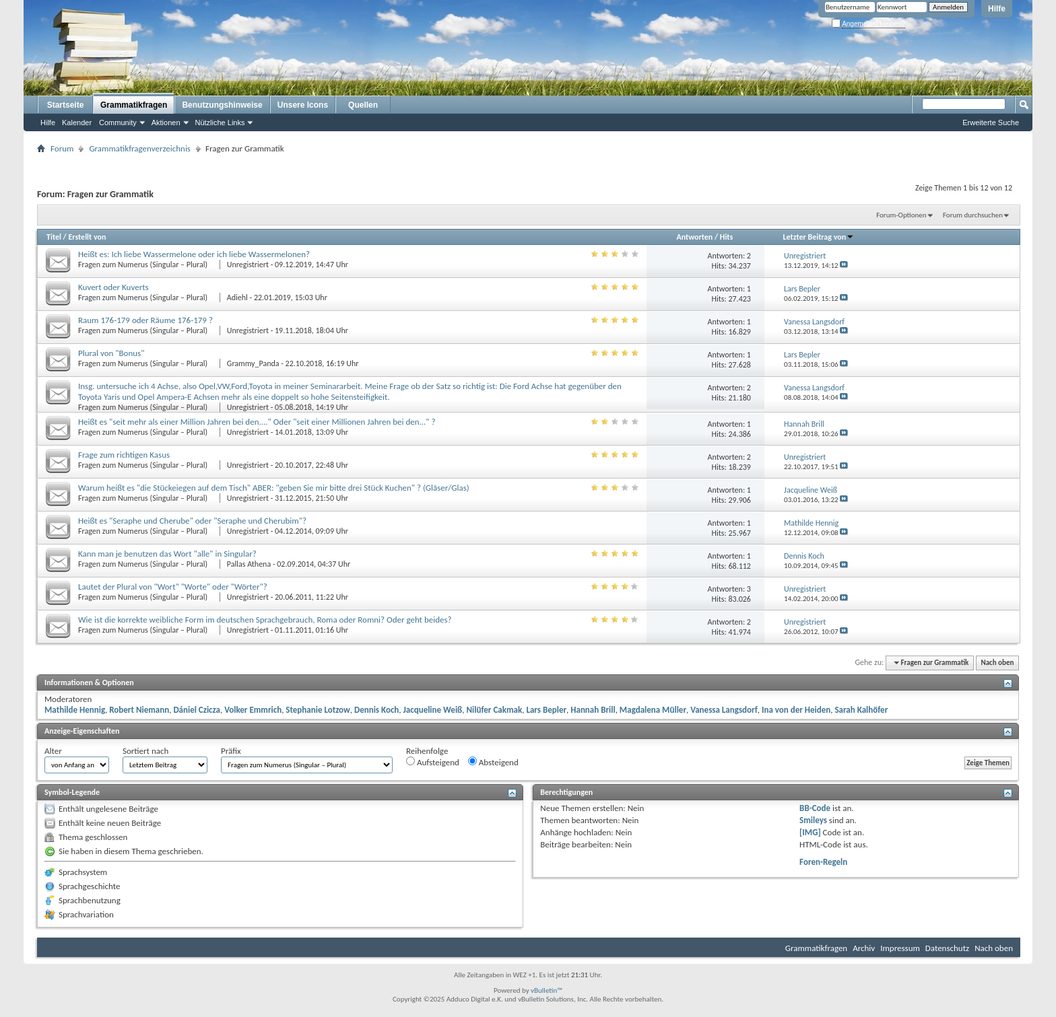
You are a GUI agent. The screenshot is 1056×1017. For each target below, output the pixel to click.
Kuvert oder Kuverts (113, 287)
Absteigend (493, 762)
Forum (62, 148)
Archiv (864, 948)
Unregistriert (248, 264)
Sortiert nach (145, 751)
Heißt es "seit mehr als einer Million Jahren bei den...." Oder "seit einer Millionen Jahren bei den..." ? (257, 422)
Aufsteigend (432, 762)
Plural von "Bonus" (111, 353)
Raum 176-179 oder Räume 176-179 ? (145, 320)
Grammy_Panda (253, 363)
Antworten (694, 237)
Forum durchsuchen (973, 215)
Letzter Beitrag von (819, 237)
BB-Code (814, 808)
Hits (726, 237)
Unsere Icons (302, 105)
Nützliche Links (220, 122)
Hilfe (996, 8)
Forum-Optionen (901, 215)
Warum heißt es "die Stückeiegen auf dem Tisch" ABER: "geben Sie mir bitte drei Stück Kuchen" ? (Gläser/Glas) (273, 488)
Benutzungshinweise (222, 105)
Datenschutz (947, 948)
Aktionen (166, 122)
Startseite (65, 105)
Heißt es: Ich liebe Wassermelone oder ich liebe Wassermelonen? (194, 254)
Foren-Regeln (823, 862)
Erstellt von (87, 237)
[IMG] (810, 832)
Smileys (813, 820)
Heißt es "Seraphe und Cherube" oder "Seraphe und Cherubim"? (192, 521)
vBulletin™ (546, 990)
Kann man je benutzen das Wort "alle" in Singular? (167, 554)
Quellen (363, 105)
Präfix (231, 751)
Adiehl (237, 297)
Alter (53, 751)
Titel (53, 237)
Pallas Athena (249, 564)
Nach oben (997, 662)
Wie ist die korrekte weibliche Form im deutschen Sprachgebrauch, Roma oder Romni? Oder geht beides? (265, 620)
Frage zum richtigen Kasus (124, 455)
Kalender (77, 122)
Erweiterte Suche (990, 122)
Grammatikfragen (133, 105)
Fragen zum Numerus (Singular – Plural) (143, 264)
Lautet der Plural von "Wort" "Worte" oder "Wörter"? (172, 587)
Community (118, 122)
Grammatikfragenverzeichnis (140, 148)
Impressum (900, 948)
